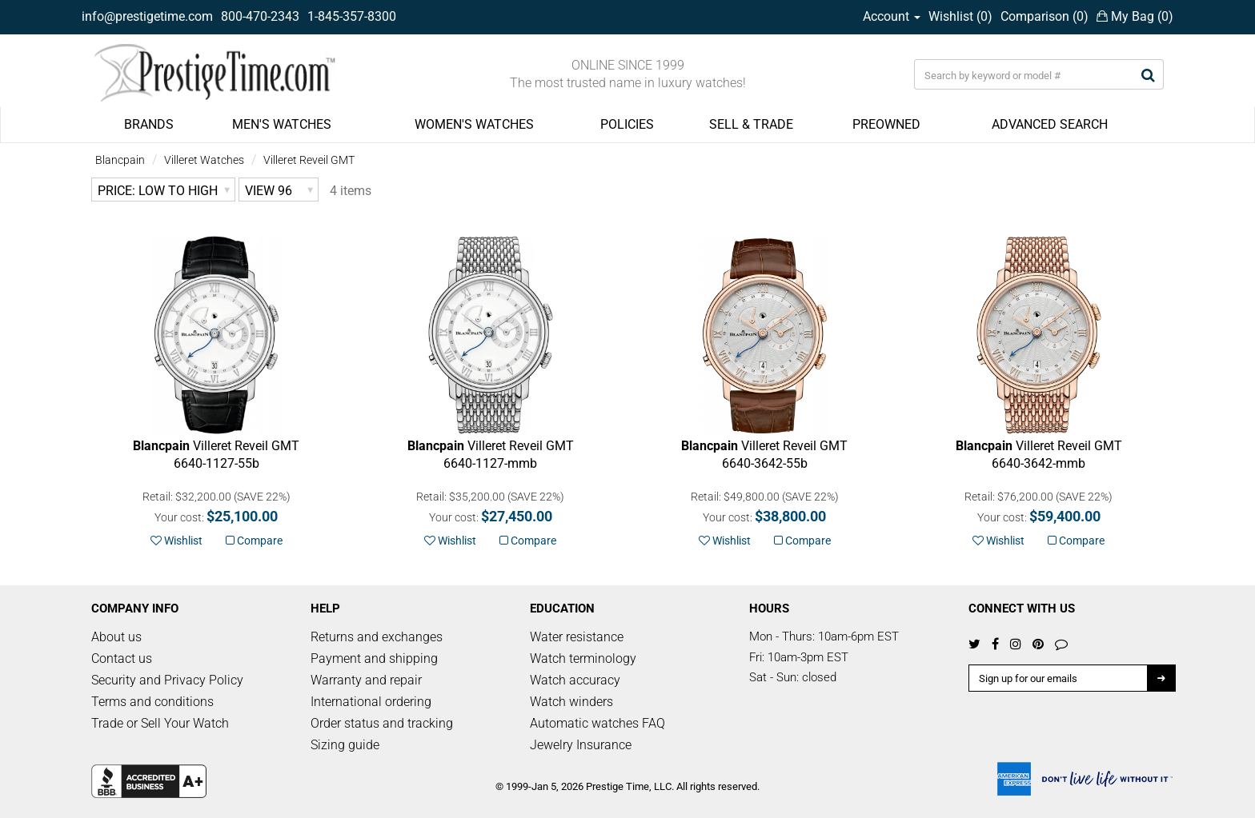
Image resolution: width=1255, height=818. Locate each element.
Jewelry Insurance (581, 744)
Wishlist (176, 540)
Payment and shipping (374, 658)
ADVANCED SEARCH (1050, 124)
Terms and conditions (152, 701)
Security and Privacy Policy (167, 680)
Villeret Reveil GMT (309, 160)
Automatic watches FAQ (597, 723)
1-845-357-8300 (351, 16)
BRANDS (149, 124)
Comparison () (1044, 16)
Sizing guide (345, 744)
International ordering (371, 701)
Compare (254, 540)
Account (891, 16)
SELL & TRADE (751, 124)
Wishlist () (960, 16)
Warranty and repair (366, 680)
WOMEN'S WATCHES (474, 124)
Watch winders (571, 701)
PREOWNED (886, 124)
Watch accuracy (575, 680)
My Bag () (1135, 16)
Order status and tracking (382, 723)
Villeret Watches (204, 160)
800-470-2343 (260, 16)
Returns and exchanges (377, 636)
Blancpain (120, 160)
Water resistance (576, 636)
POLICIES (627, 124)
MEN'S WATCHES (281, 124)
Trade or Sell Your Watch (160, 723)
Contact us (121, 658)
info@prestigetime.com (147, 16)
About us (116, 636)
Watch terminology (583, 658)
